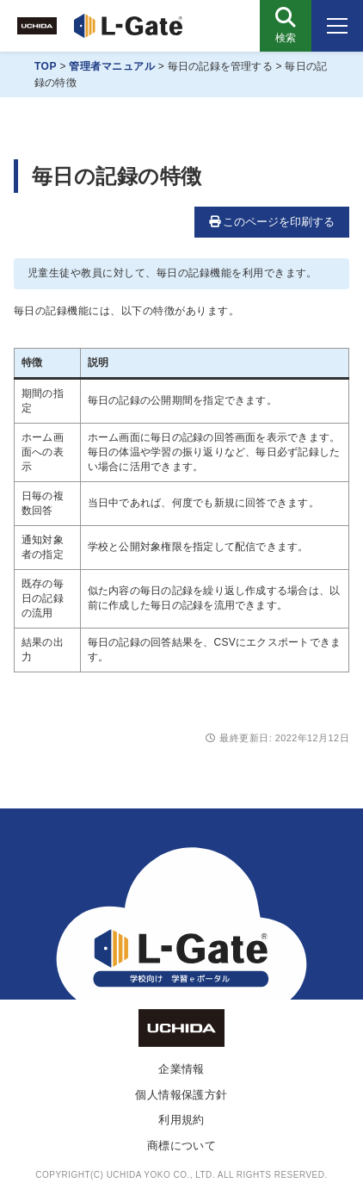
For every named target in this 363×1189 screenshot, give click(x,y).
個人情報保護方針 (181, 1094)
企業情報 (181, 1068)
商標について (182, 1145)
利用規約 (181, 1119)
